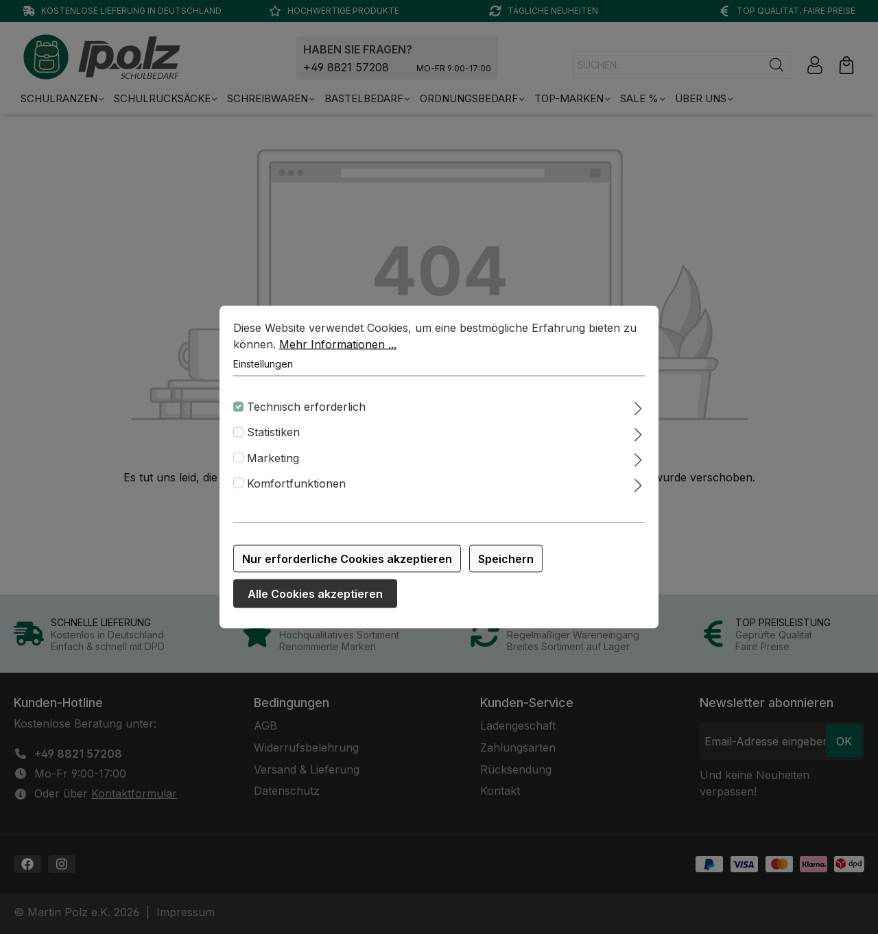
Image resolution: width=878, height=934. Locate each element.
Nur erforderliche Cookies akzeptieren (347, 567)
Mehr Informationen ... (337, 352)
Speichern (506, 567)
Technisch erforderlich (306, 415)
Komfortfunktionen (296, 492)
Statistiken (273, 441)
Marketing (273, 466)
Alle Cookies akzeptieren (315, 602)
